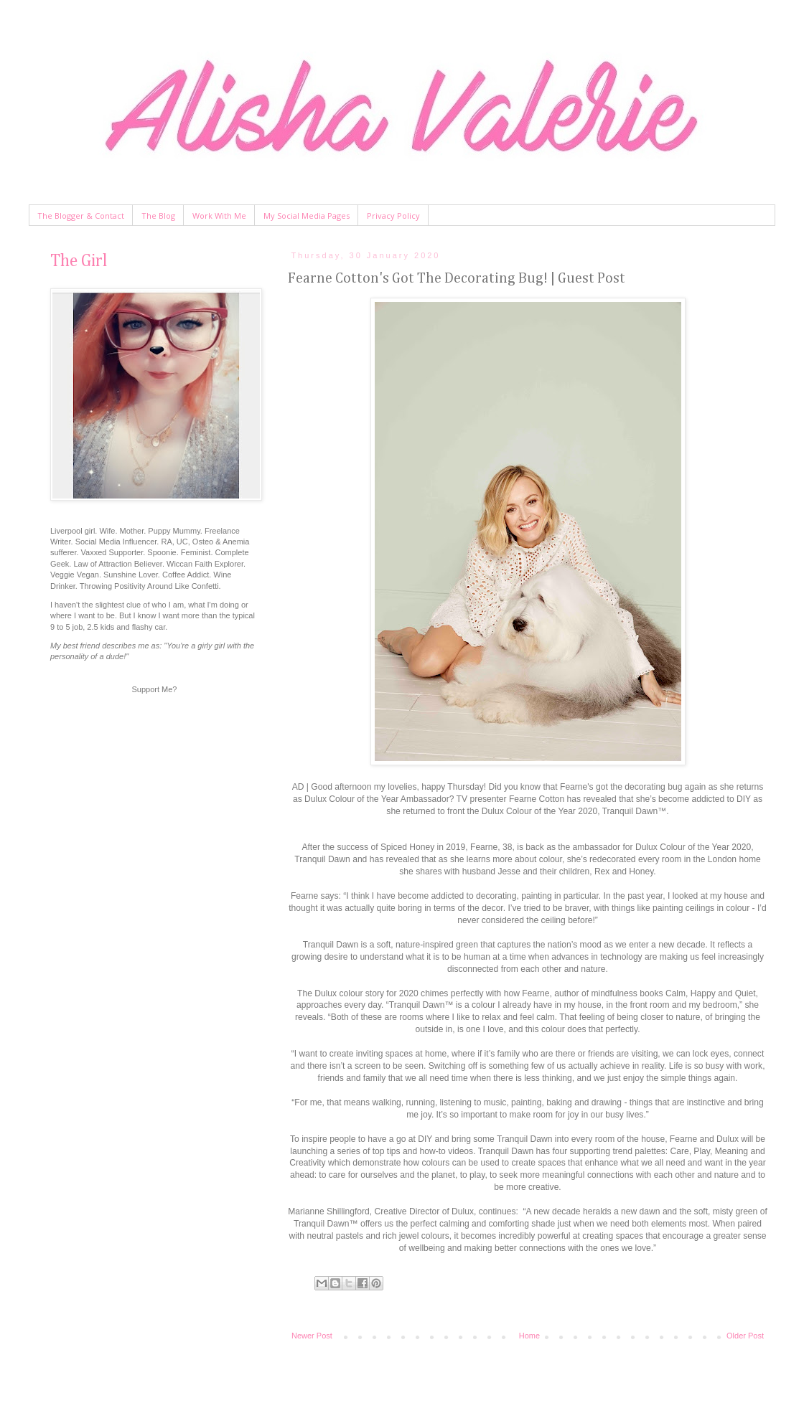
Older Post (745, 1335)
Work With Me (219, 215)
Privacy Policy (393, 215)
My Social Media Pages (306, 215)
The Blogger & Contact (80, 215)
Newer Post (311, 1335)
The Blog (158, 215)
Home (529, 1335)
